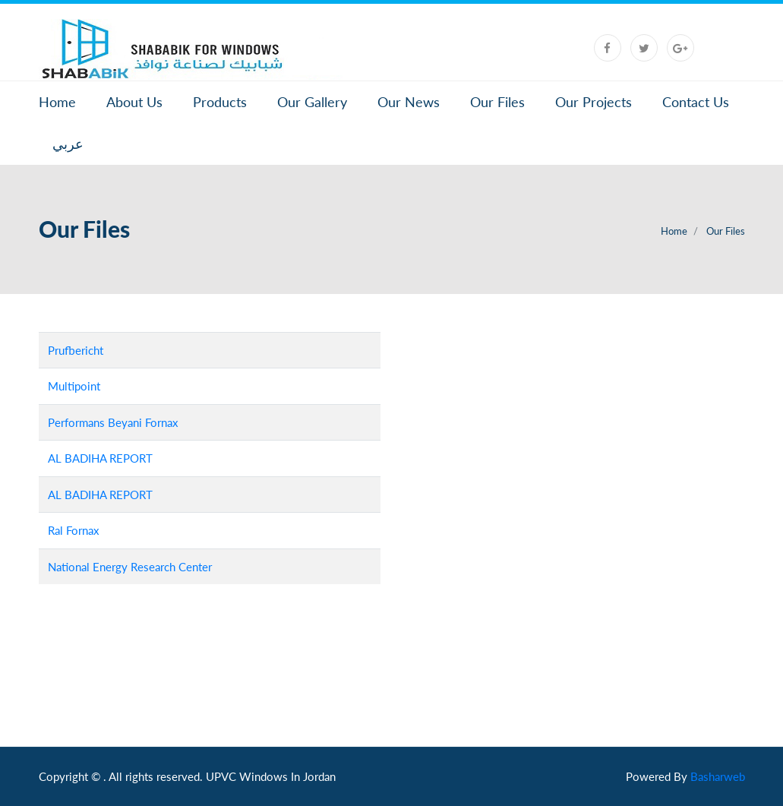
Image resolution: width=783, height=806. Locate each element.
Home (57, 101)
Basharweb (717, 776)
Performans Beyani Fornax (113, 422)
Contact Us (695, 101)
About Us (134, 101)
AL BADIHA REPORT (100, 458)
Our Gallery (312, 101)
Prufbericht (75, 350)
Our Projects (593, 101)
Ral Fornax (73, 530)
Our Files (497, 101)
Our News (408, 101)
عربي (68, 143)
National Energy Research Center (130, 567)
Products (220, 101)
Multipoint (74, 386)
